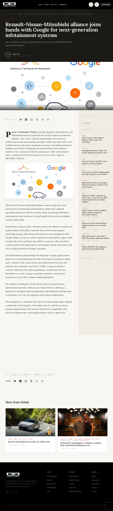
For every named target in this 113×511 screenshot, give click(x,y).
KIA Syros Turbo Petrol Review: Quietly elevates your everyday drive (94, 225)
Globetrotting (74, 480)
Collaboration (25, 374)
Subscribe (105, 5)
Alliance (14, 374)
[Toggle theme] (96, 4)
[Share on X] (37, 119)
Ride (48, 491)
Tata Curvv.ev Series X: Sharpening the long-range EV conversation (95, 173)
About (94, 476)
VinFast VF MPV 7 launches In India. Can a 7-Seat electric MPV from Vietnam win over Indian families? (95, 199)
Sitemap (95, 505)
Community (63, 5)
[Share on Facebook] (20, 119)
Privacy (94, 491)
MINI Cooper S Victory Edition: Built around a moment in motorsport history (94, 212)
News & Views (52, 487)
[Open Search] (91, 4)
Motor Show (51, 484)
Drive (40, 5)
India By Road (74, 476)
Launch (49, 480)
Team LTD (15, 54)
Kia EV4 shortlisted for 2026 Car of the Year (29, 442)
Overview (87, 123)
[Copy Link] (42, 119)
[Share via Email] (48, 119)
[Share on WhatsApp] (31, 119)
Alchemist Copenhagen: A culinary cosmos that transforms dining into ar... (80, 444)
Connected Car (38, 374)
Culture (72, 484)
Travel (46, 5)
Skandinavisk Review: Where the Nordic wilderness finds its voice (94, 152)
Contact (94, 487)
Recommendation (75, 491)
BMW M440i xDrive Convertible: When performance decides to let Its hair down (95, 185)
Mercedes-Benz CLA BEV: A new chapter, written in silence (94, 162)
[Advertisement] (96, 296)
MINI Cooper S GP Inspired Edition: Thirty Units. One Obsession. (93, 140)
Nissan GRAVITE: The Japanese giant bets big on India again (94, 248)
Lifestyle (53, 5)
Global (13, 14)
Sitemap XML (104, 505)
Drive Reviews (52, 476)
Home (6, 14)
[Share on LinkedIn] (26, 119)
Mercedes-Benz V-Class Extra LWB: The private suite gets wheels (95, 237)
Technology (50, 374)
